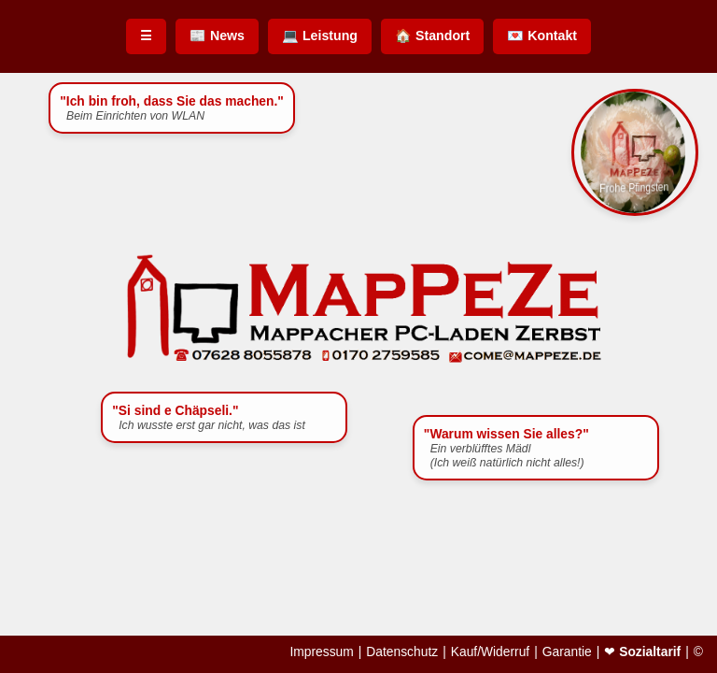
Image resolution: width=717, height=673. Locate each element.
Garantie (567, 652)
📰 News (217, 35)
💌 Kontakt (542, 35)
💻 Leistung (320, 35)
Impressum (321, 652)
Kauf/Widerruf (490, 652)
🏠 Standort (432, 35)
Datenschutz (402, 652)
